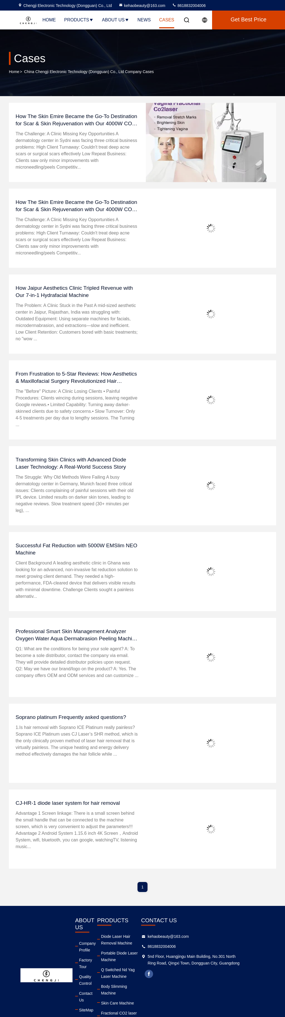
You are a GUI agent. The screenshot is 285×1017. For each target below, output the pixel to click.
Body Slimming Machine (132, 973)
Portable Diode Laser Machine (138, 953)
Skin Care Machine (128, 983)
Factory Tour (90, 953)
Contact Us (88, 973)
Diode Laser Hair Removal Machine (134, 939)
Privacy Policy (91, 993)
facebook (181, 980)
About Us (115, 20)
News (144, 20)
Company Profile (87, 939)
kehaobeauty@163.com (142, 5)
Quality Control (92, 963)
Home (49, 20)
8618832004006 (189, 5)
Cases (166, 20)
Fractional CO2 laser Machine (137, 993)
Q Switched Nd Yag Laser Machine (142, 963)
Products (79, 20)
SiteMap (86, 983)
